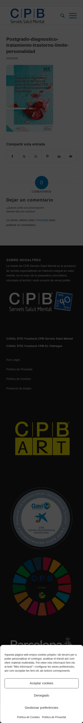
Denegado (41, 695)
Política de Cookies (28, 717)
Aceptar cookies (41, 683)
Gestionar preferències (41, 707)
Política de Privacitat (54, 717)
